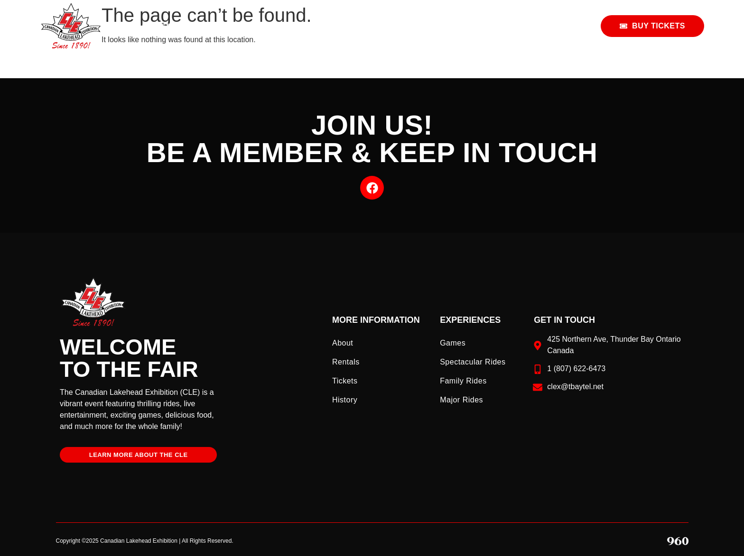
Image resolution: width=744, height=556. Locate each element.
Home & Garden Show (449, 26)
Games (452, 343)
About (342, 343)
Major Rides (461, 400)
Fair (357, 26)
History (344, 400)
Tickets (345, 381)
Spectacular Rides (472, 362)
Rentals (545, 25)
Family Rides (463, 381)
